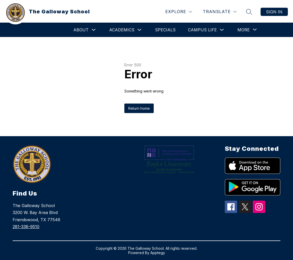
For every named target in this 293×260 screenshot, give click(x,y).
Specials (165, 29)
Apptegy (157, 252)
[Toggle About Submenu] (94, 29)
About (81, 29)
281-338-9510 (26, 226)
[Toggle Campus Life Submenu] (222, 29)
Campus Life (202, 29)
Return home (139, 108)
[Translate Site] (220, 11)
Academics (121, 29)
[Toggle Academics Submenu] (139, 29)
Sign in (274, 11)
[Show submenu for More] (243, 30)
